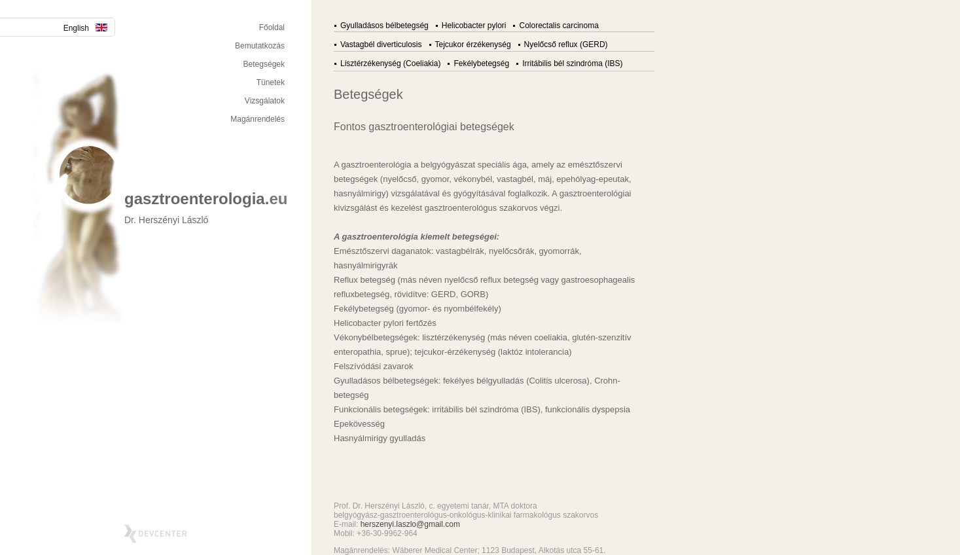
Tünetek (271, 82)
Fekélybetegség (481, 63)
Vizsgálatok (265, 100)
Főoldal (272, 27)
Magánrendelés (257, 119)
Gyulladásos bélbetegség (384, 25)
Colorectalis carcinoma (558, 25)
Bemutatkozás (260, 45)
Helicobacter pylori (474, 25)
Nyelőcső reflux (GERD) (566, 44)
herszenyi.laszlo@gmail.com (410, 524)
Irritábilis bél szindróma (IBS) (572, 63)
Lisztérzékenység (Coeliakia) (390, 63)
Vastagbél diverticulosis (381, 44)
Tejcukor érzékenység (473, 44)
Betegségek (264, 64)
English (85, 28)
